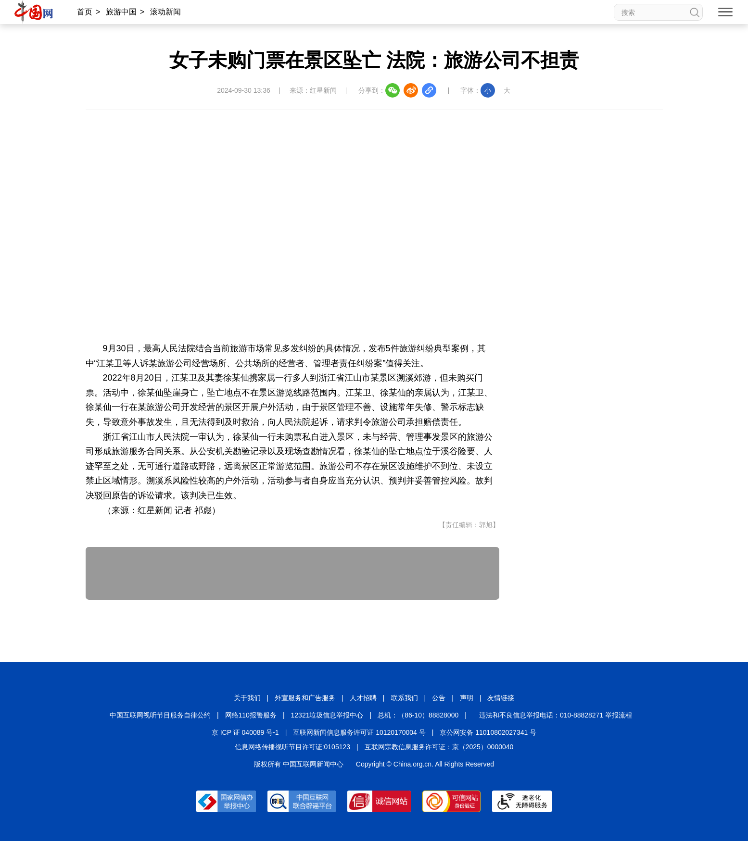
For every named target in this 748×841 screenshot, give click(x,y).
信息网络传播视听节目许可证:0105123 (292, 747)
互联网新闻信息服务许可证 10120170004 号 (359, 732)
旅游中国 (121, 12)
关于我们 (247, 698)
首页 (84, 12)
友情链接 (500, 698)
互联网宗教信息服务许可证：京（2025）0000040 (439, 747)
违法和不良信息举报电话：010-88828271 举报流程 (555, 715)
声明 (466, 698)
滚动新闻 (165, 12)
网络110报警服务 (251, 715)
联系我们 (404, 698)
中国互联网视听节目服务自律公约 (160, 715)
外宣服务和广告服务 (305, 698)
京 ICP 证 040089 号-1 (245, 732)
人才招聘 (363, 698)
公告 (438, 698)
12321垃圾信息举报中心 (327, 715)
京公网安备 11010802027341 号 (488, 732)
